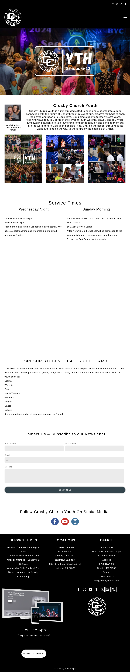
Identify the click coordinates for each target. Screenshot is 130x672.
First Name (10, 443)
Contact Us (65, 490)
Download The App (33, 653)
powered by (65, 669)
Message (9, 467)
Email (7, 455)
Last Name (70, 443)
